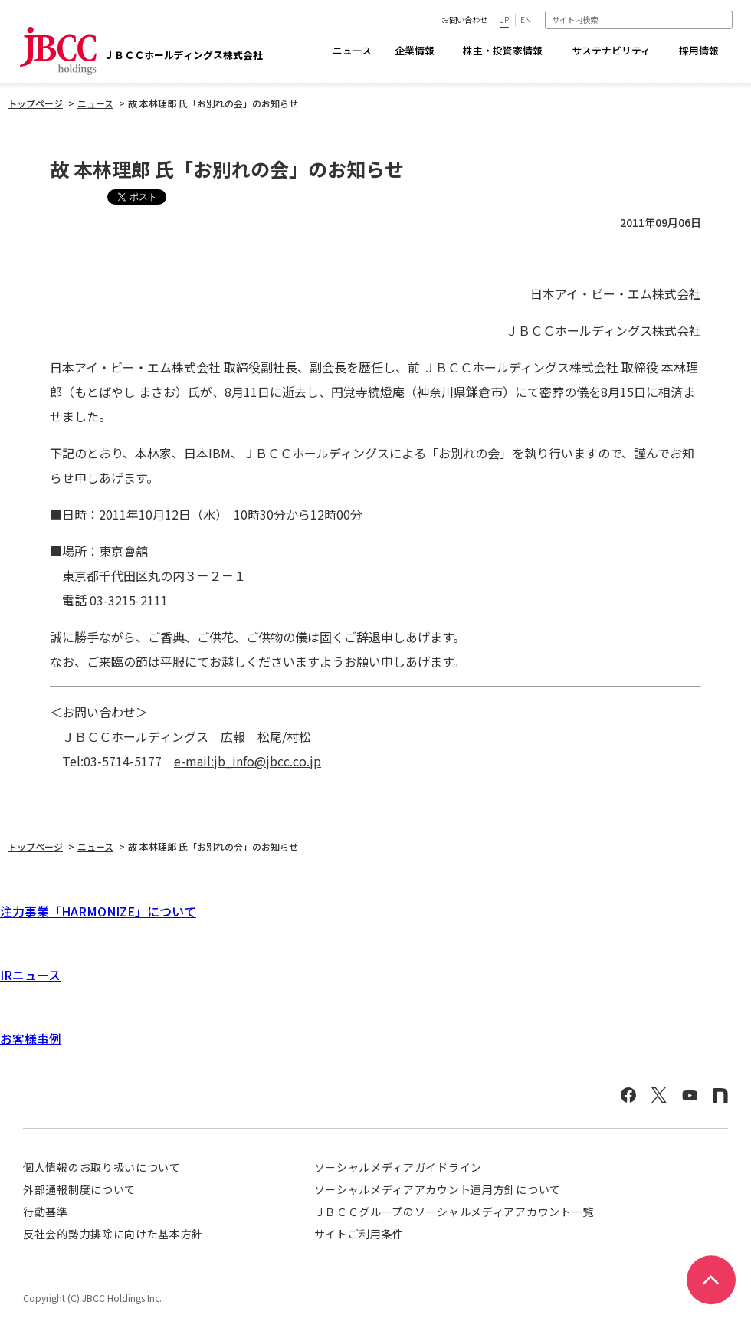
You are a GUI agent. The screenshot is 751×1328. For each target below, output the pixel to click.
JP (504, 19)
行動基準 (45, 1211)
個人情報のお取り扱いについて (102, 1167)
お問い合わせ (464, 19)
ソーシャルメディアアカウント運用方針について (437, 1189)
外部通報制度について (79, 1189)
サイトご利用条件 (359, 1233)
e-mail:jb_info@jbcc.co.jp (247, 761)
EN (525, 19)
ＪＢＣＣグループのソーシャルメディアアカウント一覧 (454, 1211)
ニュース (352, 50)
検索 (725, 19)
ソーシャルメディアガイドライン (398, 1167)
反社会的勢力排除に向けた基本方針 (113, 1233)
